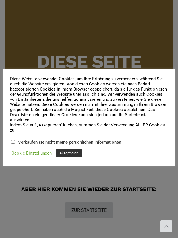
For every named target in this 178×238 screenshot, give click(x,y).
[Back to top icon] (166, 226)
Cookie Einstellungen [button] (31, 153)
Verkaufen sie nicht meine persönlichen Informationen (69, 142)
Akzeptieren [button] (68, 153)
